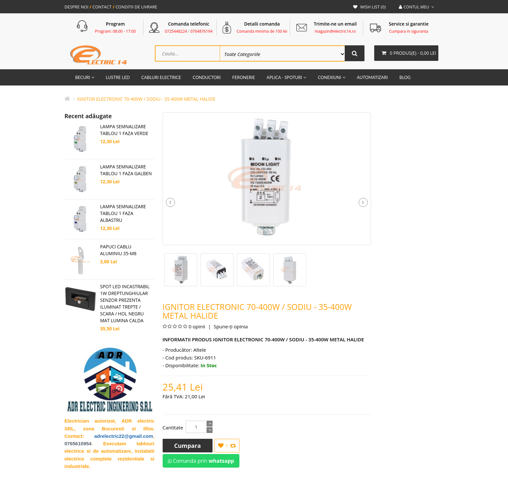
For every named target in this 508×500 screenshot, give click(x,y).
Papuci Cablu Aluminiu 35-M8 (118, 250)
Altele (199, 350)
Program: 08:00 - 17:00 (115, 31)
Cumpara (187, 446)
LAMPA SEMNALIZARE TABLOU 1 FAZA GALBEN (126, 170)
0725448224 (176, 31)
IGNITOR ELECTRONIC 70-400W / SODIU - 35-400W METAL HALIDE (146, 100)
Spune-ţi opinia (230, 327)
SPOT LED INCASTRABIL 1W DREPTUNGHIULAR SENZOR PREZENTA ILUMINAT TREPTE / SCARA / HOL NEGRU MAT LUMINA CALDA (124, 304)
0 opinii (197, 327)
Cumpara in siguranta (408, 31)
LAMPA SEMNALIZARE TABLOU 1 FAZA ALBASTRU (123, 214)
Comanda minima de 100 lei (262, 31)
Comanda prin (201, 461)
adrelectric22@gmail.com (123, 436)
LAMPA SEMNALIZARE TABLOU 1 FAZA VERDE (124, 130)
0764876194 (201, 31)
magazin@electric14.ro (335, 31)
